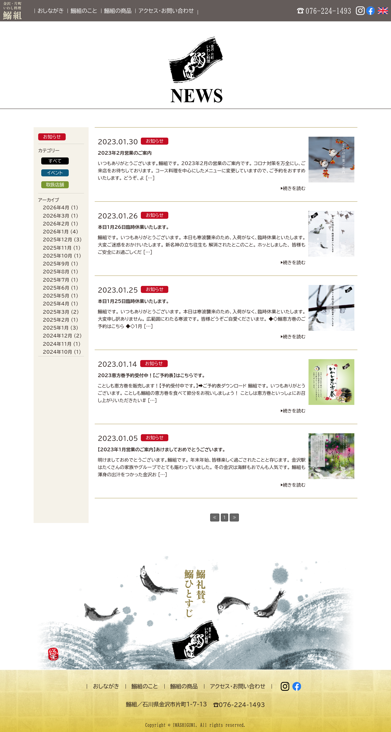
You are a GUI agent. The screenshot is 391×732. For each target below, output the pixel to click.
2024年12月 (57, 336)
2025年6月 (56, 288)
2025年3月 (56, 312)
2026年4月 (56, 207)
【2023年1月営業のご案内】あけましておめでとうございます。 (161, 449)
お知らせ (52, 137)
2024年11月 (57, 344)
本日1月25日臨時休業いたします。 (133, 301)
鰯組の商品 (118, 10)
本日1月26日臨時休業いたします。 (133, 227)
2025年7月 (56, 280)
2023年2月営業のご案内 (125, 153)
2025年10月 (57, 256)
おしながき (51, 10)
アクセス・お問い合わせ (166, 10)
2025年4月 (56, 303)
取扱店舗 (55, 184)
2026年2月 (56, 224)
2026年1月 (56, 231)
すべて (55, 161)
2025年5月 (56, 296)
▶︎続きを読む (292, 188)
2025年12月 (57, 239)
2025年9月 (56, 263)
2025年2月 (56, 320)
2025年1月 (56, 328)
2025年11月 (57, 248)
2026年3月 (56, 216)
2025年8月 (56, 271)
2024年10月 (57, 352)
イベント (55, 173)
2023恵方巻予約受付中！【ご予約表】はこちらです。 (151, 375)
